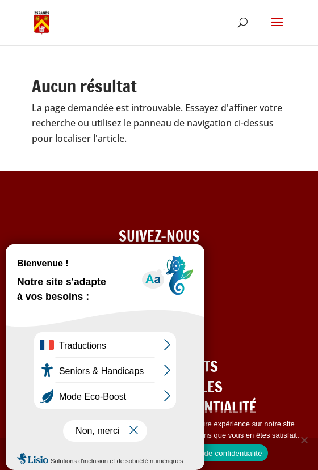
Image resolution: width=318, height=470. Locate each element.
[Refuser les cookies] (303, 440)
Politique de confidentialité (217, 453)
